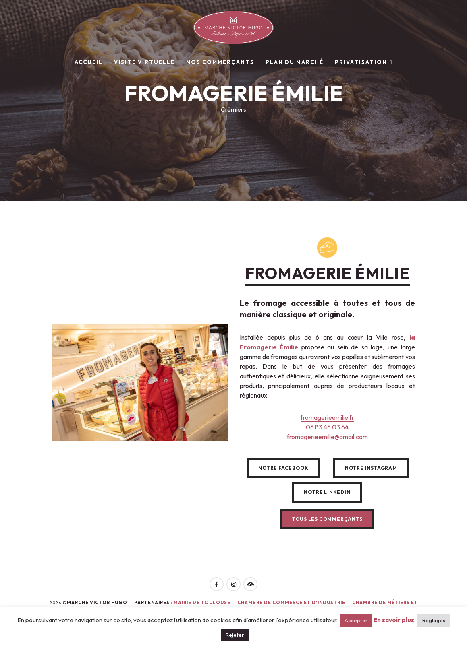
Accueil (89, 62)
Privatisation (361, 62)
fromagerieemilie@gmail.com (327, 437)
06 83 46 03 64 (327, 427)
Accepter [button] (356, 620)
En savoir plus (394, 620)
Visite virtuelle (144, 62)
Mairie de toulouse (202, 602)
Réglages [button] (433, 620)
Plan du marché (295, 62)
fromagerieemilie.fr (327, 417)
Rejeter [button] (235, 635)
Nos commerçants (220, 62)
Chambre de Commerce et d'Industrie (292, 602)
